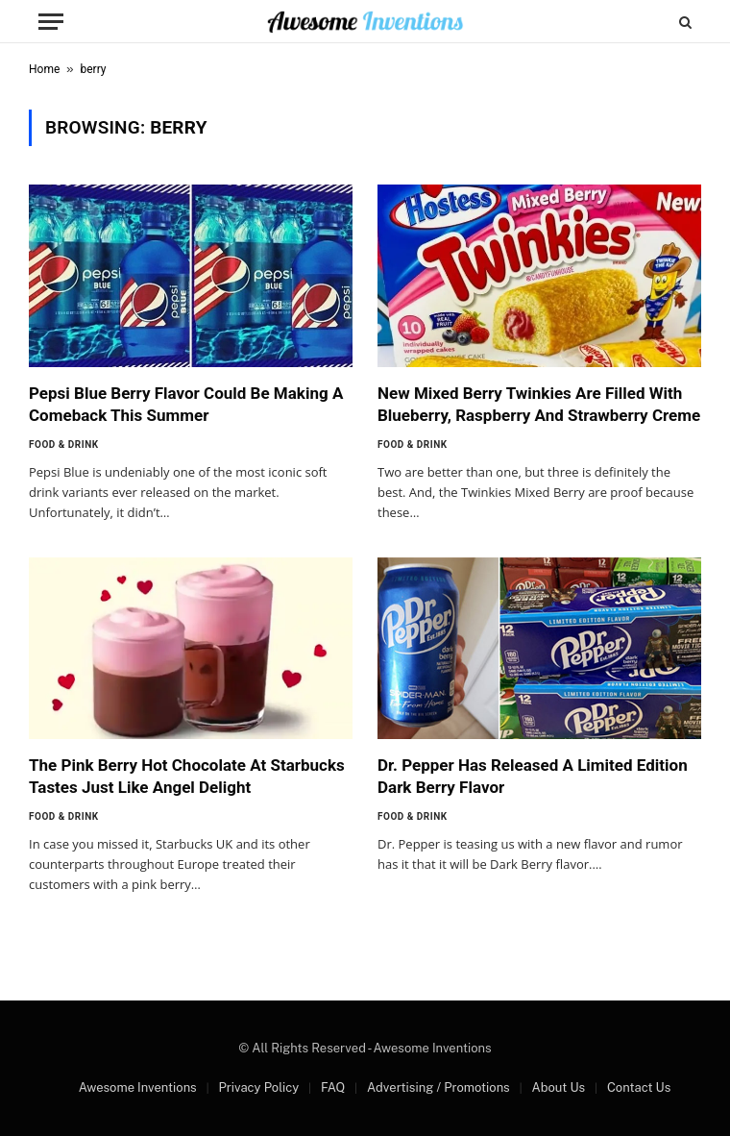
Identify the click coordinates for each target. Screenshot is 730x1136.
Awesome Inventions (138, 1087)
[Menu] (50, 21)
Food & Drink (64, 444)
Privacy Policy (258, 1087)
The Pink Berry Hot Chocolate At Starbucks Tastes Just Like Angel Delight (187, 776)
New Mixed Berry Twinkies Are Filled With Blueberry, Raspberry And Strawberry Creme (538, 404)
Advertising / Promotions (438, 1087)
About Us (558, 1087)
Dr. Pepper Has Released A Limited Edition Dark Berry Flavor (532, 776)
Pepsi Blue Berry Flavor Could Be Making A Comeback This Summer (186, 404)
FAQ (333, 1087)
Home (44, 69)
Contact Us (638, 1087)
